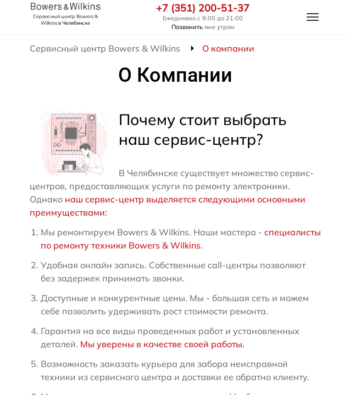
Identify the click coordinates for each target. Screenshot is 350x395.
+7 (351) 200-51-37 (202, 8)
